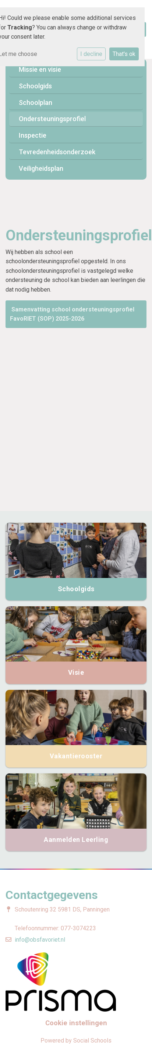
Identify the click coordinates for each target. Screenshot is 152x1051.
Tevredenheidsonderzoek (57, 152)
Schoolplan (35, 102)
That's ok (124, 53)
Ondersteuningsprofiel (52, 119)
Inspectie (32, 135)
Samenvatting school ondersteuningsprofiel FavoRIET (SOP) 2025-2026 (72, 314)
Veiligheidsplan (41, 168)
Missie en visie (40, 69)
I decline (91, 53)
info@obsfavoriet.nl (40, 939)
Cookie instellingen (76, 1023)
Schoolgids (35, 86)
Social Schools (92, 1040)
